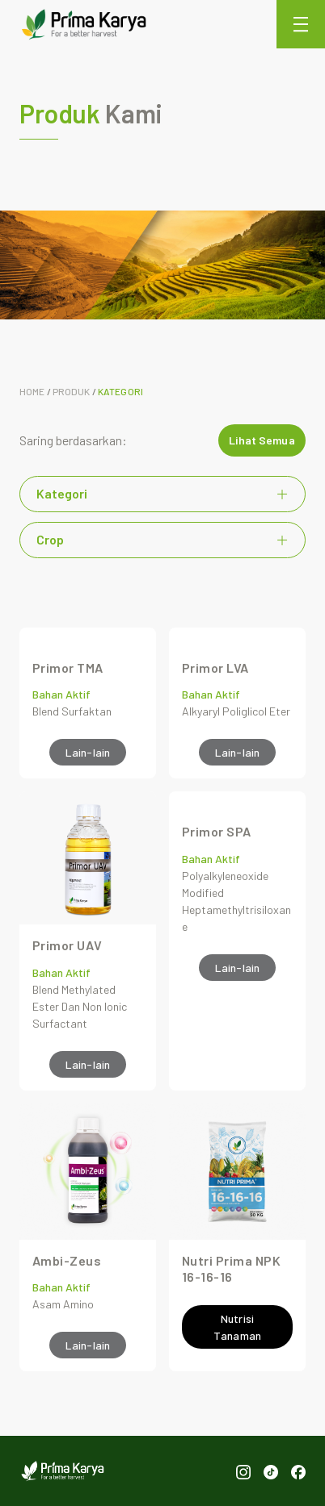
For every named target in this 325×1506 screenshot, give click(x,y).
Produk (72, 391)
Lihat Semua (262, 440)
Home (31, 391)
